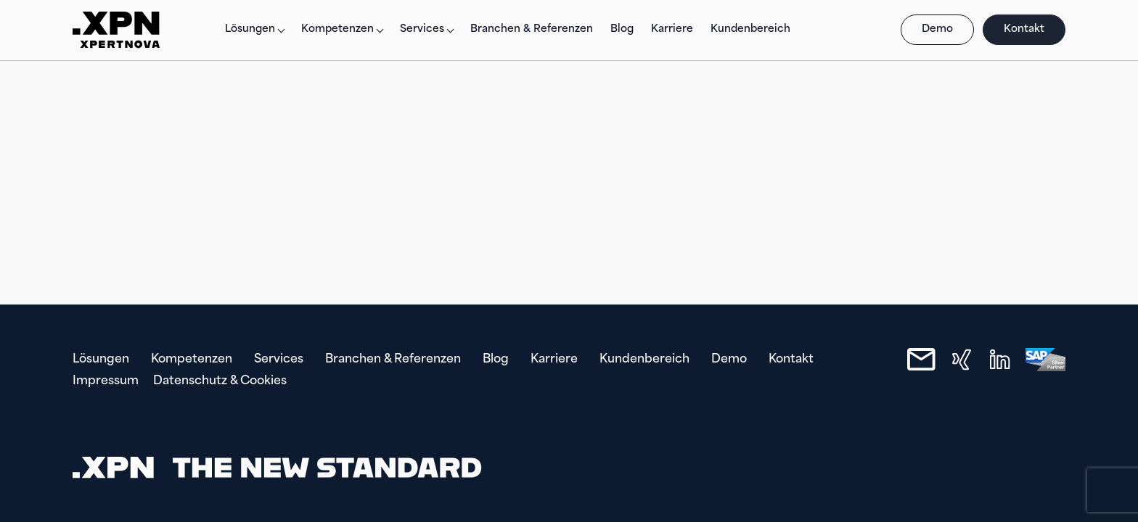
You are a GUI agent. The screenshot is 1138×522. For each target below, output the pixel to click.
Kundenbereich (750, 29)
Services (422, 29)
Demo (937, 29)
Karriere (672, 29)
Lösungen (250, 29)
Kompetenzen (337, 29)
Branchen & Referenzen (531, 29)
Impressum (106, 381)
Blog (622, 29)
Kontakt (1024, 29)
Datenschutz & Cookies (220, 381)
